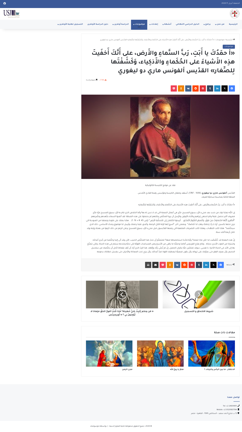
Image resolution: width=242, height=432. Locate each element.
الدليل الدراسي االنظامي (187, 24)
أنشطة (167, 24)
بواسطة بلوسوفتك (98, 426)
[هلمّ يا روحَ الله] (160, 353)
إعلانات (154, 24)
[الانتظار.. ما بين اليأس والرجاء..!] (211, 353)
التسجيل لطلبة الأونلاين (71, 24)
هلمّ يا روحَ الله (177, 370)
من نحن (220, 24)
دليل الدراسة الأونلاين (97, 24)
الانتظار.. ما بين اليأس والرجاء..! (219, 370)
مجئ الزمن (127, 370)
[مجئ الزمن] (109, 353)
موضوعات (140, 24)
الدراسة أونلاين (121, 24)
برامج (208, 24)
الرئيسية (233, 24)
